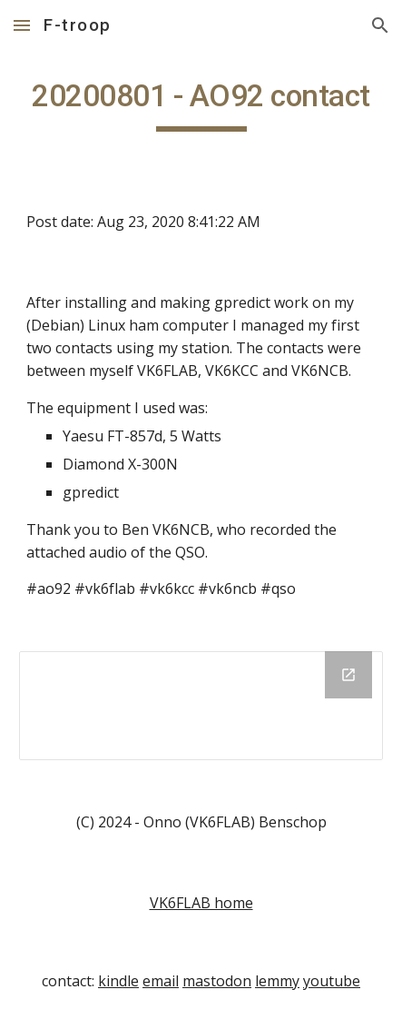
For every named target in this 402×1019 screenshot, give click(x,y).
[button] (22, 25)
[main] (201, 104)
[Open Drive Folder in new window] (348, 674)
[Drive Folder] (201, 705)
